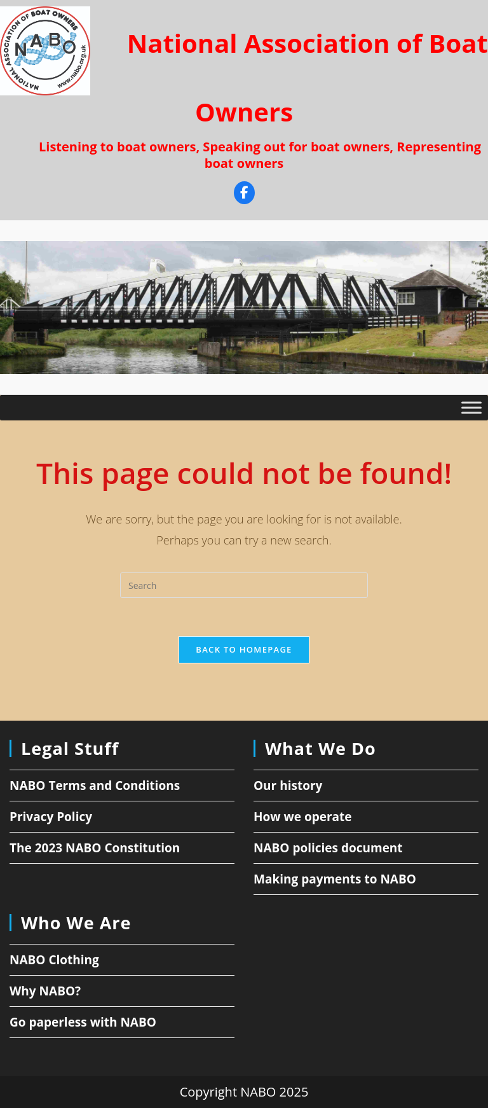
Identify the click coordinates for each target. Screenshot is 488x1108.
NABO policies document (328, 848)
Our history (288, 785)
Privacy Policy (51, 816)
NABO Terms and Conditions (95, 785)
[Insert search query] (244, 585)
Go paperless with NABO (83, 1022)
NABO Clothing (54, 960)
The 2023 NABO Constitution (95, 848)
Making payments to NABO (335, 879)
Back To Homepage (244, 649)
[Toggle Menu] (471, 407)
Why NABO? (45, 991)
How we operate (303, 816)
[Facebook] (244, 194)
